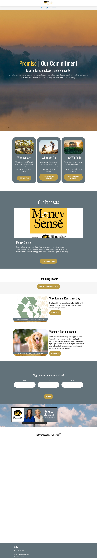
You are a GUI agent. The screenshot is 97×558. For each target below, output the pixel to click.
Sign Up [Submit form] (48, 396)
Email (48, 380)
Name (24, 380)
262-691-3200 (21, 551)
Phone (72, 380)
